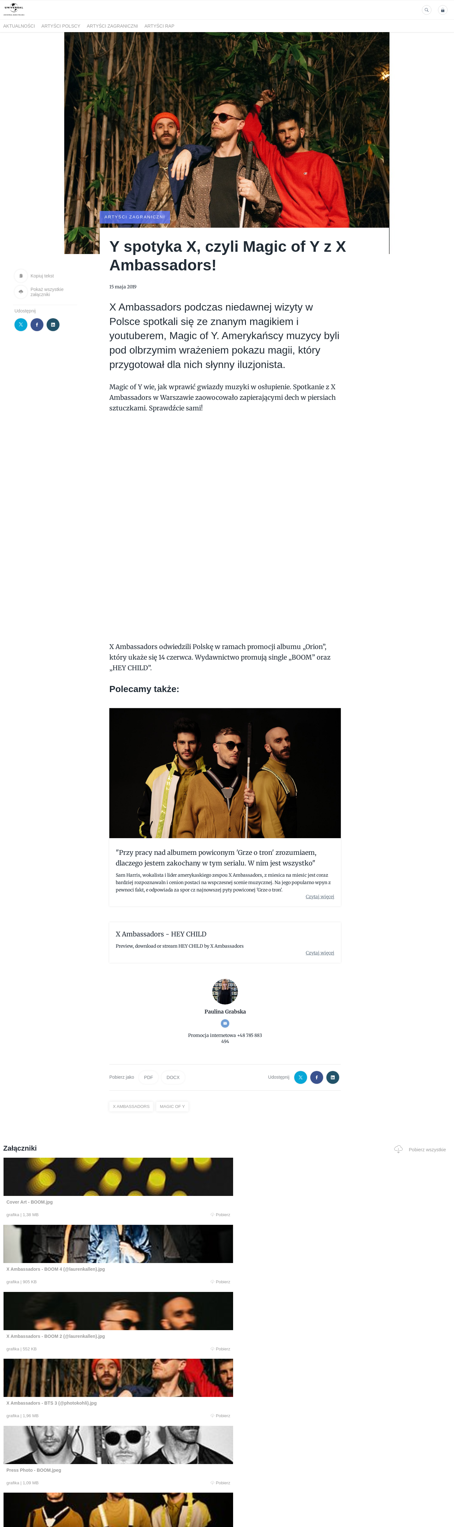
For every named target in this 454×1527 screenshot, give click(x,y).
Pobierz (98, 1215)
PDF (148, 1077)
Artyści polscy (60, 26)
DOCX (173, 1077)
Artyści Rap (159, 26)
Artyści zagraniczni (112, 26)
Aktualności (19, 26)
